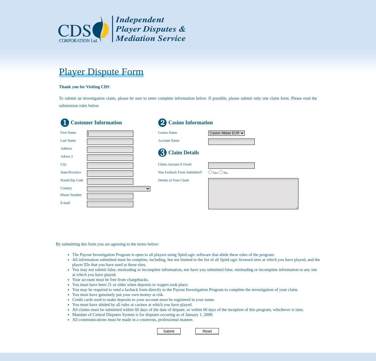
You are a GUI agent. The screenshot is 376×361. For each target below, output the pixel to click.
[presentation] (184, 226)
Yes (215, 173)
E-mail (65, 203)
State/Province (71, 172)
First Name (68, 133)
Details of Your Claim (173, 180)
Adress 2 (67, 156)
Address (66, 148)
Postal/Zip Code (72, 180)
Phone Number (71, 195)
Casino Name (167, 133)
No (226, 173)
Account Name (168, 140)
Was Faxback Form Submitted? (180, 172)
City (64, 164)
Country (66, 188)
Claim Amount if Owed (174, 164)
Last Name (68, 140)
